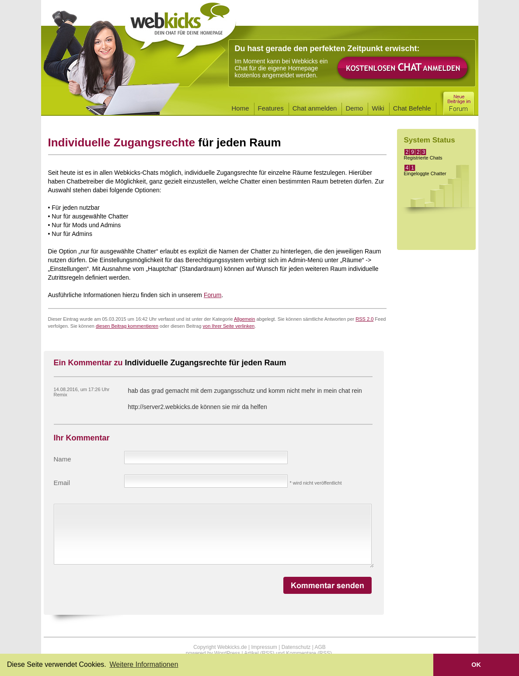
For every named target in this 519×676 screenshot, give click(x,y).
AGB (319, 647)
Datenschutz (296, 647)
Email (62, 482)
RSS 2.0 (364, 319)
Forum (212, 294)
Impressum (264, 647)
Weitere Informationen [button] (143, 664)
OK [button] (476, 664)
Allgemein (244, 319)
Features (271, 108)
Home (240, 108)
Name (62, 459)
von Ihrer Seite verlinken (229, 326)
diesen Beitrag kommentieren (127, 326)
